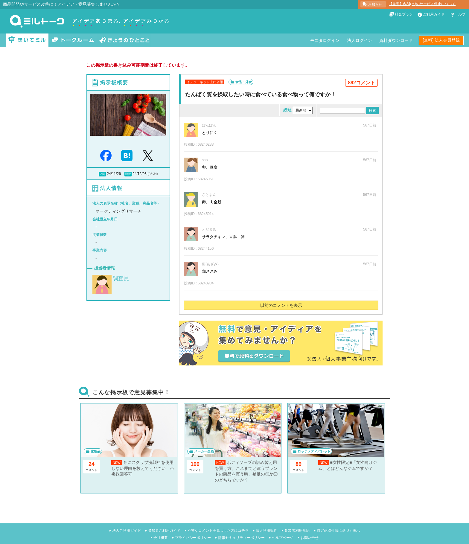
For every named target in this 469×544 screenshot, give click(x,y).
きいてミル (27, 40)
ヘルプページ (282, 538)
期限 (128, 174)
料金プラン (404, 14)
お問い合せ (310, 538)
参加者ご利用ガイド (164, 530)
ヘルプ (460, 14)
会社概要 (160, 538)
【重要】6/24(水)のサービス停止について (422, 4)
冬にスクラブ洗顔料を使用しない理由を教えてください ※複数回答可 (142, 468)
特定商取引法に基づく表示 (338, 530)
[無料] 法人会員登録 (441, 40)
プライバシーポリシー (193, 538)
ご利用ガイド (433, 14)
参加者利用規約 (297, 530)
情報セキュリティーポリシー (241, 538)
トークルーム (73, 40)
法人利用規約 (266, 530)
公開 (102, 174)
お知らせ (375, 4)
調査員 (121, 278)
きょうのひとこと (124, 40)
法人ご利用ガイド (126, 530)
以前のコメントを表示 (281, 305)
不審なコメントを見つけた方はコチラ (218, 530)
